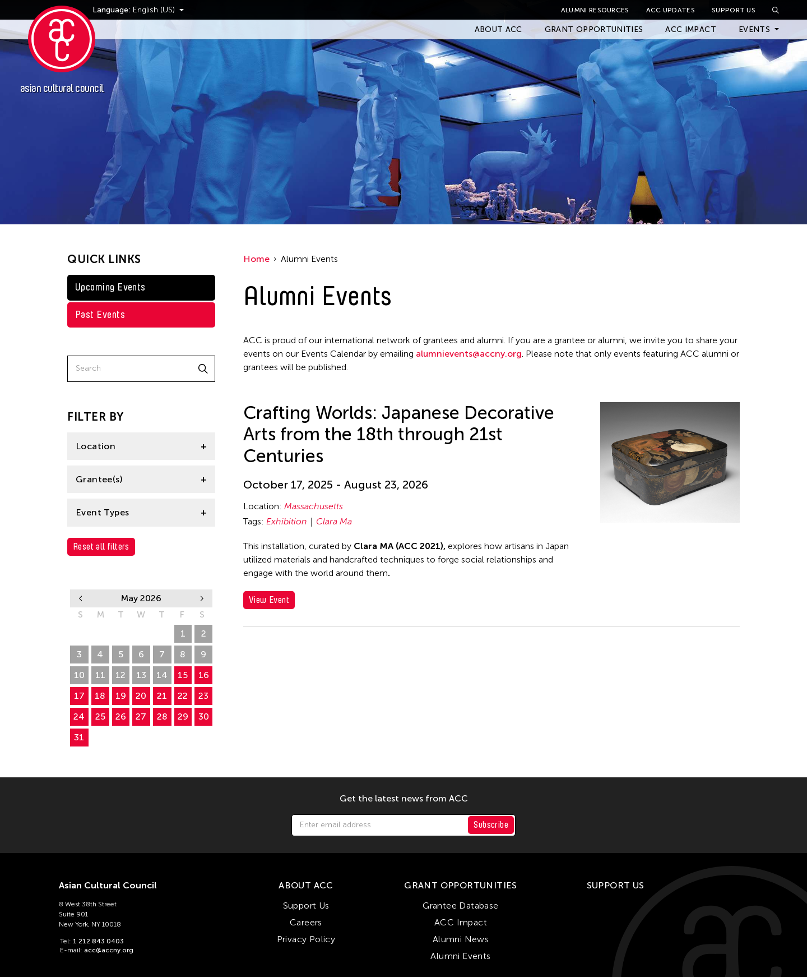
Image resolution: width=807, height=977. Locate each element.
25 (100, 716)
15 (183, 675)
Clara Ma (334, 521)
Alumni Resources (595, 10)
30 (162, 633)
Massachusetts (313, 506)
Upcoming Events (110, 287)
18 (100, 695)
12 (120, 675)
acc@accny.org (108, 950)
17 (79, 695)
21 (162, 695)
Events (754, 29)
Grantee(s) (99, 479)
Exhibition (286, 521)
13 (141, 675)
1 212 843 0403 (98, 941)
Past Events (100, 314)
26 (79, 633)
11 (100, 675)
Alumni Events (460, 956)
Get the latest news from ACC (404, 798)
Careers (306, 922)
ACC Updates (670, 10)
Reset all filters (101, 546)
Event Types (102, 512)
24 (79, 716)
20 (141, 695)
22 (183, 695)
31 (79, 737)
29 (141, 633)
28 (120, 633)
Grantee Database (460, 905)
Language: (133, 10)
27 (100, 633)
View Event (269, 600)
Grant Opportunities (594, 29)
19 (120, 695)
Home (256, 259)
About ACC (498, 29)
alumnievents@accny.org (469, 353)
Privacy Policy (306, 939)
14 (162, 675)
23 (203, 695)
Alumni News (461, 939)
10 (79, 675)
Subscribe (491, 824)
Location (95, 446)
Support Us (733, 10)
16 (203, 675)
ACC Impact (690, 29)
